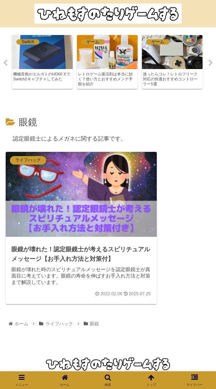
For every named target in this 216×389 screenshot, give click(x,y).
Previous (5, 63)
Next (210, 63)
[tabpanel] (42, 62)
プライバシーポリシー (108, 368)
